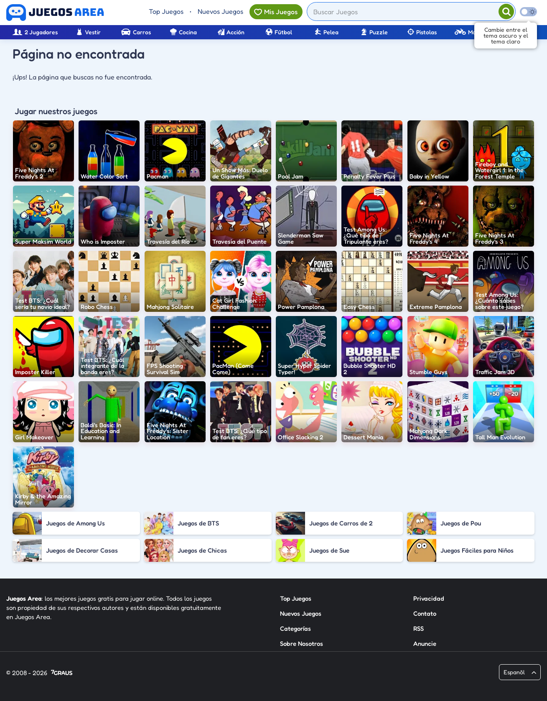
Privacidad (428, 598)
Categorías (295, 628)
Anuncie (424, 643)
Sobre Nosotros (301, 643)
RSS (418, 628)
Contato (424, 613)
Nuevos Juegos (220, 11)
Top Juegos (166, 11)
